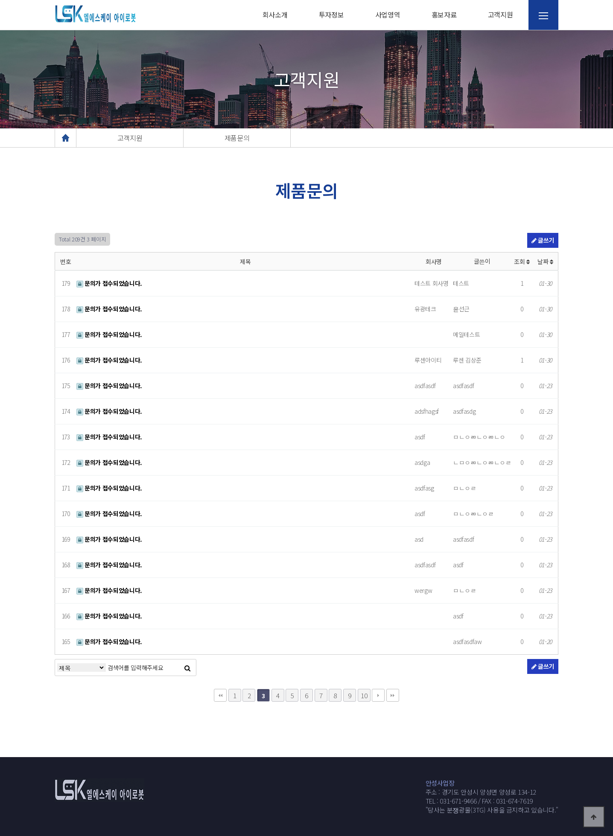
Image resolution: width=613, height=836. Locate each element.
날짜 (545, 261)
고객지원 (500, 14)
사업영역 (387, 14)
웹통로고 (95, 14)
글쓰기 (542, 240)
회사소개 (275, 14)
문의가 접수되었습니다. (109, 283)
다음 (378, 695)
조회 (522, 261)
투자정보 (331, 14)
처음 (220, 695)
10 (364, 695)
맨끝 (392, 695)
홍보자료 (444, 14)
